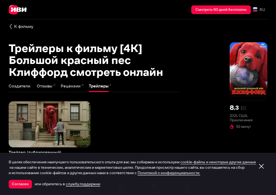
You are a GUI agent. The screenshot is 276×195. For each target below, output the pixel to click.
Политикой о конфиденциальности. (169, 173)
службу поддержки (83, 184)
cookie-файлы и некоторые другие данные (218, 162)
